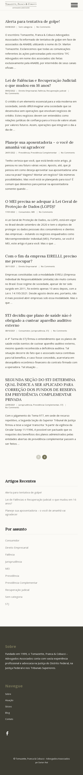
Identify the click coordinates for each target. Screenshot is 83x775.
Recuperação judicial (56, 91)
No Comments (43, 27)
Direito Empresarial (28, 91)
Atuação (9, 700)
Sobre (8, 694)
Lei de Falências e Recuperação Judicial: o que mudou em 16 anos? (41, 83)
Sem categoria (25, 27)
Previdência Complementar (44, 152)
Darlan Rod (43, 762)
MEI (33, 212)
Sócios (8, 706)
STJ (47, 331)
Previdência (24, 152)
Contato (9, 719)
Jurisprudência (38, 331)
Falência (41, 91)
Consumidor (24, 212)
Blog (7, 712)
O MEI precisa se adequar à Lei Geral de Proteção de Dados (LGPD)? (41, 204)
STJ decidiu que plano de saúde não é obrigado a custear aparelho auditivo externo (38, 320)
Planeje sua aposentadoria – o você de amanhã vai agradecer (39, 145)
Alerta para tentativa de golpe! (32, 21)
